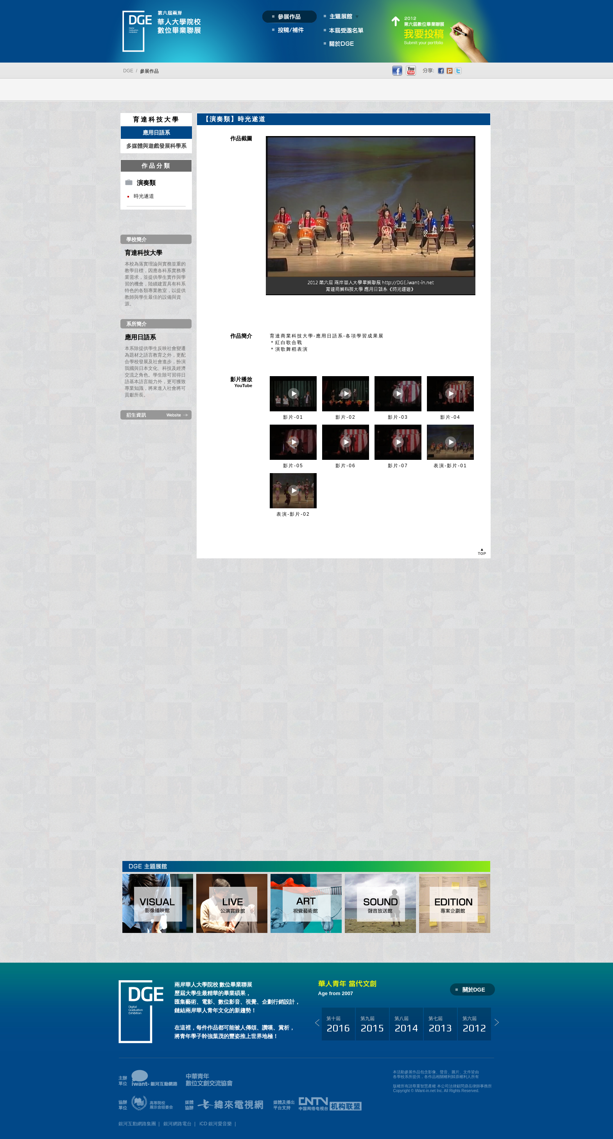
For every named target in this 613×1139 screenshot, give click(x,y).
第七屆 (440, 1025)
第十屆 (338, 1025)
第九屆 (372, 1025)
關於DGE (473, 990)
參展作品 (149, 71)
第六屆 (474, 1025)
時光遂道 (144, 196)
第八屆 (406, 1025)
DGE (128, 71)
